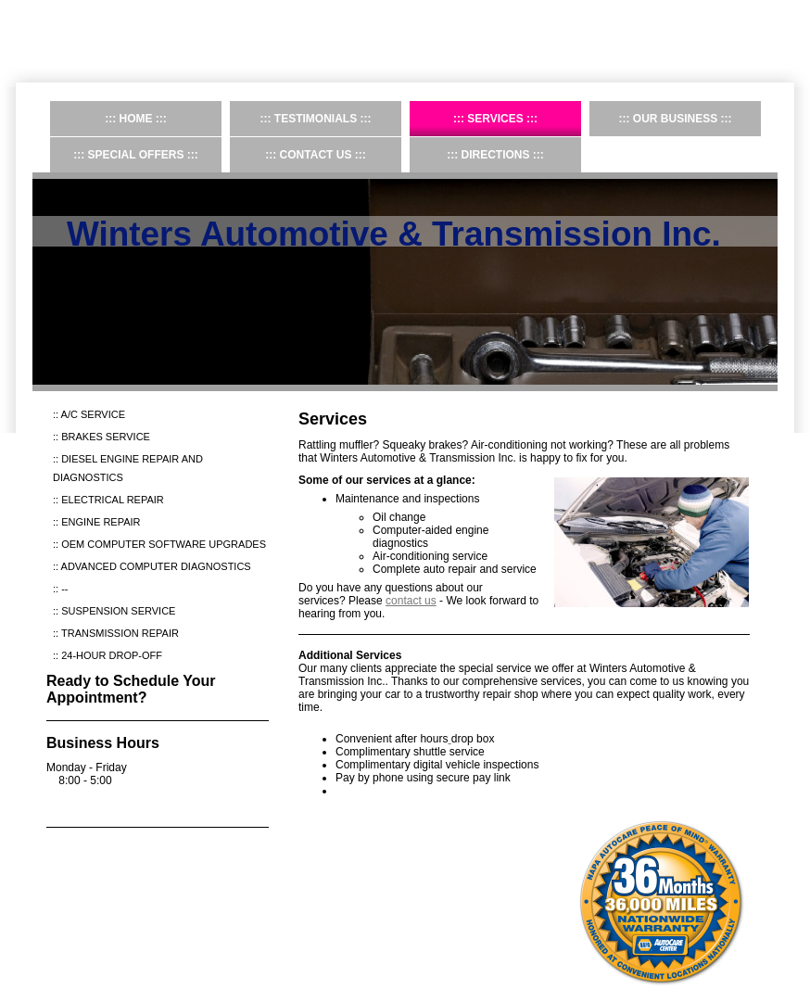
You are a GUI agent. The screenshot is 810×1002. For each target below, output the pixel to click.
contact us (411, 600)
